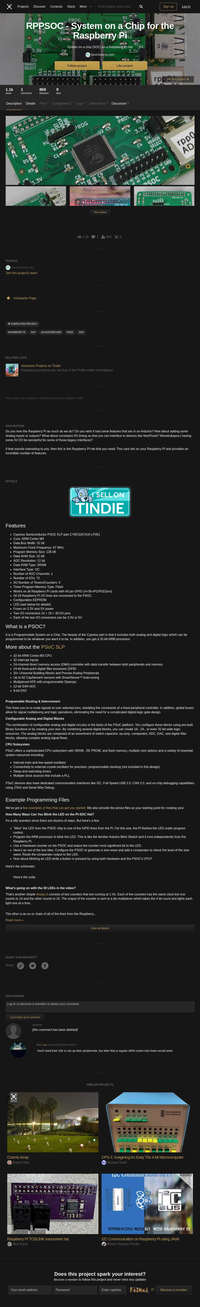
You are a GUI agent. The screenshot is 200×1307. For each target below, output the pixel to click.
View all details (100, 928)
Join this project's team (21, 273)
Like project (125, 65)
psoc (70, 332)
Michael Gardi (114, 1162)
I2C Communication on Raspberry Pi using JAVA (144, 1238)
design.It (42, 894)
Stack (71, 6)
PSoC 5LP (53, 647)
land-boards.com (100, 55)
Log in (186, 6)
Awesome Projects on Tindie (41, 365)
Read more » (15, 920)
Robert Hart (18, 1162)
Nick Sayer (17, 1244)
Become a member (66, 1280)
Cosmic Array (18, 1157)
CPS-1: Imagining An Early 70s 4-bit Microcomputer (146, 1157)
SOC (81, 332)
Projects (23, 6)
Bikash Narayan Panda (120, 1244)
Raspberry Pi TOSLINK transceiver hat (40, 1238)
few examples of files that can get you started (54, 808)
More (87, 6)
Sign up (168, 6)
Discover (39, 6)
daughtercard (51, 332)
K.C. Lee (42, 1044)
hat (33, 332)
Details (31, 103)
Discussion (120, 103)
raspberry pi (16, 332)
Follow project (77, 65)
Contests (56, 6)
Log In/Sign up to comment (25, 1017)
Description (14, 103)
